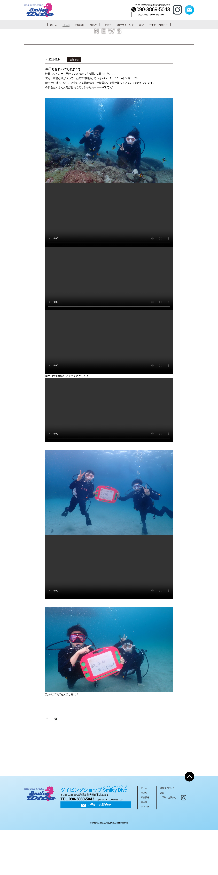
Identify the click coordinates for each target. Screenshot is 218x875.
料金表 (93, 24)
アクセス (107, 24)
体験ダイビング (125, 24)
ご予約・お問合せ (158, 24)
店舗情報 (79, 24)
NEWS (66, 24)
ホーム (53, 24)
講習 (141, 24)
